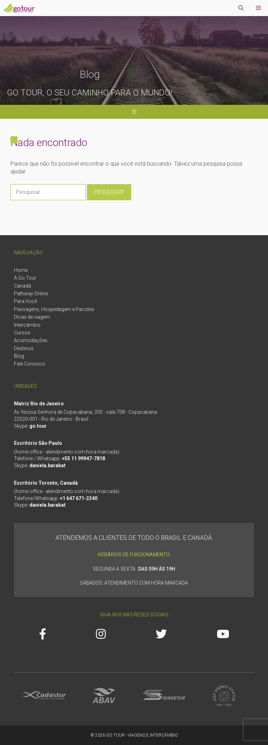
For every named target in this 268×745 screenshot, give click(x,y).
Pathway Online (31, 293)
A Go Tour (25, 278)
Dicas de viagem (32, 317)
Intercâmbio (27, 325)
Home (21, 270)
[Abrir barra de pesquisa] (241, 8)
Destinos (24, 348)
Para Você (25, 301)
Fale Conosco (29, 364)
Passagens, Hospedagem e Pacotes (54, 309)
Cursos (22, 332)
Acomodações (30, 340)
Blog (19, 356)
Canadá (22, 286)
